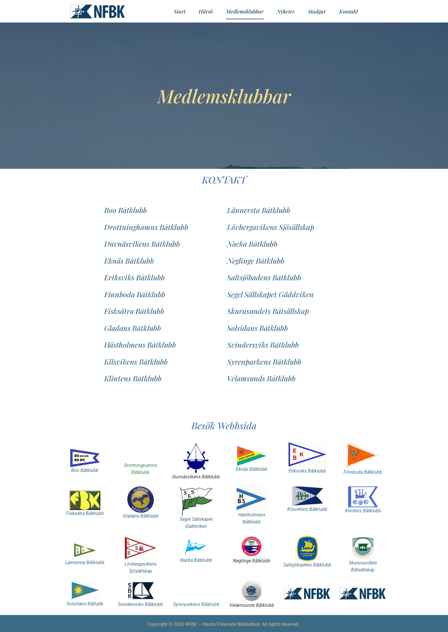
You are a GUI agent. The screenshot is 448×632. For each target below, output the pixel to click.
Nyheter (286, 11)
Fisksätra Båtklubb (134, 311)
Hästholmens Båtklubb (140, 344)
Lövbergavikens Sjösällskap (270, 227)
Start (180, 11)
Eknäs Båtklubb (129, 260)
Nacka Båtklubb (252, 243)
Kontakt (348, 11)
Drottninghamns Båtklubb (146, 227)
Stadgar (317, 11)
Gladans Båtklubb (132, 328)
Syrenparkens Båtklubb (264, 361)
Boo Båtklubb (125, 210)
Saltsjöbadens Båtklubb (264, 277)
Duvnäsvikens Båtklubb (142, 243)
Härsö (206, 11)
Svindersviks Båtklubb (263, 344)
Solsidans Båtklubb (257, 328)
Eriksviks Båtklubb (134, 277)
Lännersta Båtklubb (258, 210)
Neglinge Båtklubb (255, 260)
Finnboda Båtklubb (134, 294)
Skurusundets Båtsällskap (268, 311)
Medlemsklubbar (245, 11)
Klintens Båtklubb (133, 378)
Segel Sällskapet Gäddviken (270, 294)
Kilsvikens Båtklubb (136, 361)
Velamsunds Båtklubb (261, 378)
